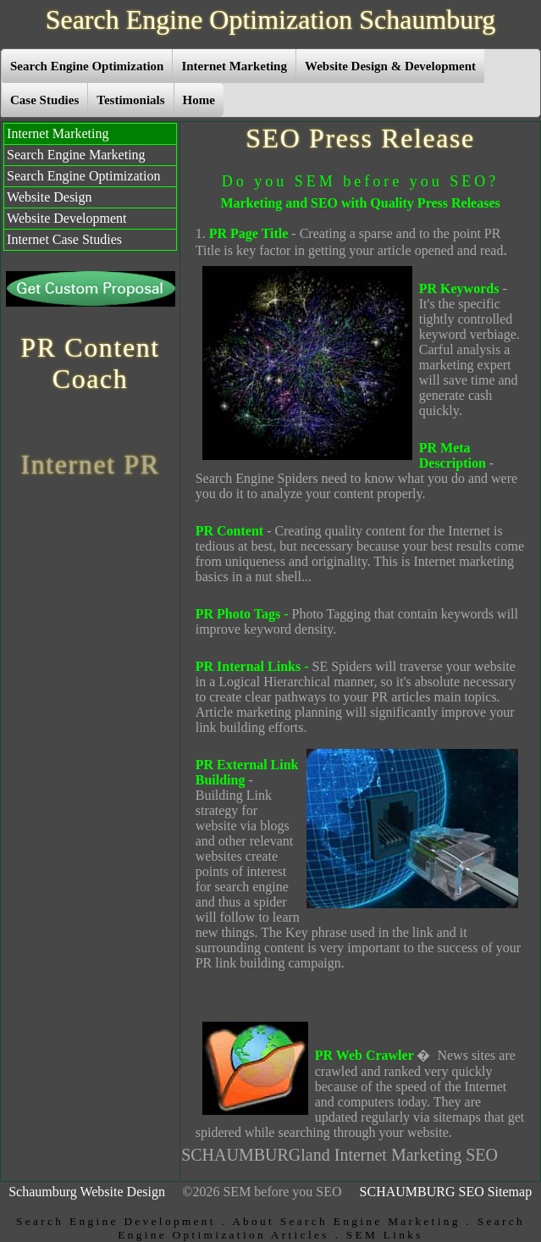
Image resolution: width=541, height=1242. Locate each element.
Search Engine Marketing (76, 154)
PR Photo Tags (238, 614)
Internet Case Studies (64, 239)
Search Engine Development (116, 1221)
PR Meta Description (452, 455)
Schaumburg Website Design (86, 1191)
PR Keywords (459, 288)
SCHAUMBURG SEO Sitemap (446, 1191)
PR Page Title (249, 233)
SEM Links (384, 1234)
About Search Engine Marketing (346, 1221)
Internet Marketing (57, 133)
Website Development (66, 218)
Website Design (49, 197)
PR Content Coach (89, 363)
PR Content (229, 531)
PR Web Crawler (364, 1055)
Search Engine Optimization (83, 176)
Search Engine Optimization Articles (321, 1228)
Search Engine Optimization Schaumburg (271, 19)
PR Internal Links (248, 666)
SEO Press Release (360, 138)
